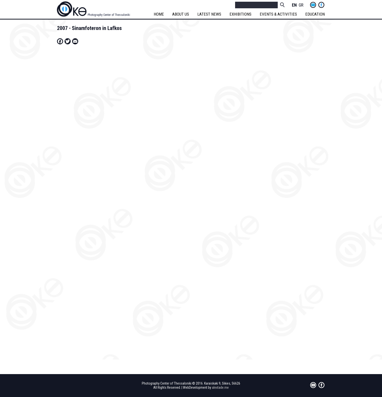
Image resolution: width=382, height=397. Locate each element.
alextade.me (220, 387)
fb (321, 5)
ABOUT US (180, 14)
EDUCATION (315, 14)
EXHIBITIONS (241, 14)
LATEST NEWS (209, 14)
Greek (301, 5)
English (294, 5)
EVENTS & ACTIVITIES (278, 14)
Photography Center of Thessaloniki (109, 15)
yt (313, 5)
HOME (159, 14)
